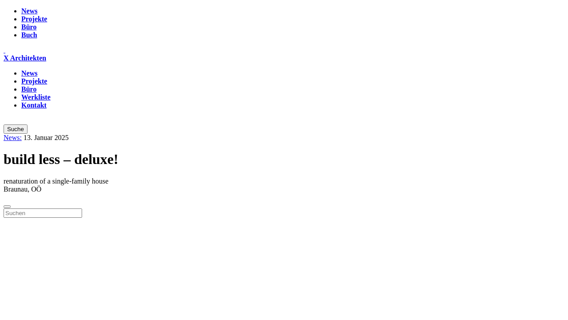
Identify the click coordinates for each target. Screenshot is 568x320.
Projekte (34, 19)
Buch (29, 35)
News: (13, 137)
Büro (28, 27)
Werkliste (36, 97)
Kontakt (34, 105)
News (29, 11)
